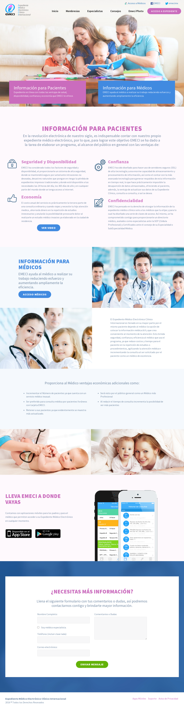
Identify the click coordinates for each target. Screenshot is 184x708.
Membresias (73, 11)
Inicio (55, 11)
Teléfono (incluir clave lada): (52, 633)
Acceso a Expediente (164, 11)
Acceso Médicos (35, 294)
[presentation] (117, 648)
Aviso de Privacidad (168, 698)
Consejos (115, 11)
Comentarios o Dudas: (105, 614)
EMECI (155, 3)
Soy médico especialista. (53, 627)
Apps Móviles (139, 698)
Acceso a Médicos (135, 3)
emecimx (171, 3)
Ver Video (49, 228)
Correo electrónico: (47, 647)
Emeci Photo (136, 11)
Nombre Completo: (47, 614)
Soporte (152, 698)
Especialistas (95, 11)
